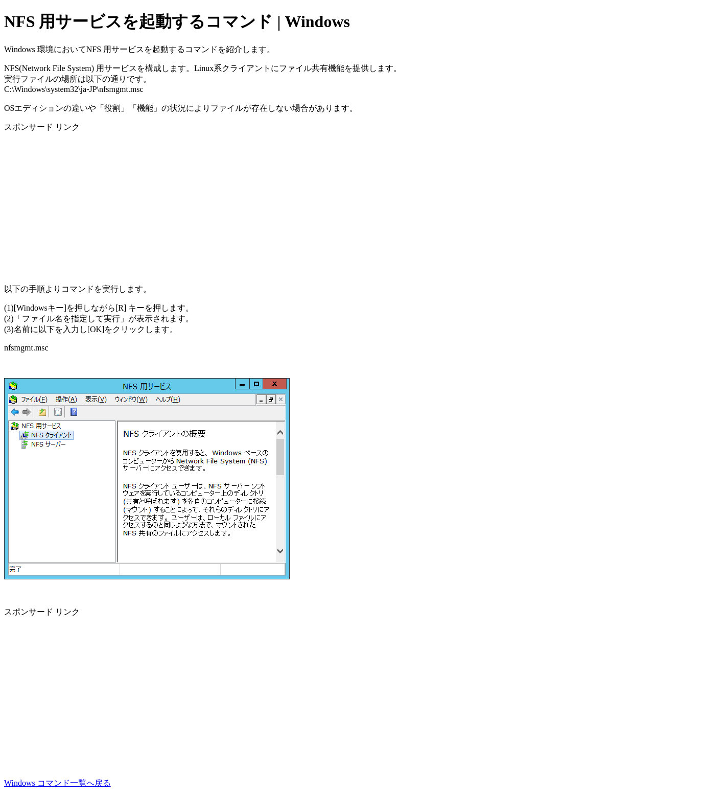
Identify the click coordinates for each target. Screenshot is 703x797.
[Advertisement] (310, 204)
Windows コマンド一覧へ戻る (57, 783)
